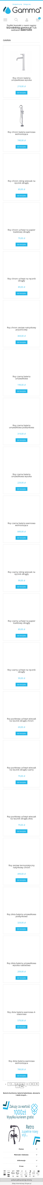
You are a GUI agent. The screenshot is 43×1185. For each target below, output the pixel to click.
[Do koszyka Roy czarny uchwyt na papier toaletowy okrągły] (21, 636)
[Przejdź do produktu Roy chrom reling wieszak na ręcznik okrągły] (21, 167)
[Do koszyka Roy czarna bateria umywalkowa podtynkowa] (21, 440)
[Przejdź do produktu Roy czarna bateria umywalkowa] (21, 363)
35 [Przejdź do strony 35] (37, 1084)
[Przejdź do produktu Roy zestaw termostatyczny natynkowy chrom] (21, 852)
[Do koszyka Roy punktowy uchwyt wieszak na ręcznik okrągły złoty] (21, 831)
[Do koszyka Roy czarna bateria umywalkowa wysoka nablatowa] (21, 489)
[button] (5, 20)
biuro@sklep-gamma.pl (19, 27)
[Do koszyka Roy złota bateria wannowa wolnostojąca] (21, 1076)
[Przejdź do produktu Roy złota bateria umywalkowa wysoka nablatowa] (21, 949)
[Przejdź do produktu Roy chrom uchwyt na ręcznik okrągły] (21, 265)
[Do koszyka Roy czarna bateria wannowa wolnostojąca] (21, 538)
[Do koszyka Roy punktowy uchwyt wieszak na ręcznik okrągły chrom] (21, 733)
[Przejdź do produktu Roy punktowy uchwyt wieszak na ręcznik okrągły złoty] (21, 803)
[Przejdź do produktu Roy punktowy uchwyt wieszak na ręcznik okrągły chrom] (21, 705)
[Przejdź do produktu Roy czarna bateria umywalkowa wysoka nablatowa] (21, 460)
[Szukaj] (16, 19)
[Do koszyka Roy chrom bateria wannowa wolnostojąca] (21, 147)
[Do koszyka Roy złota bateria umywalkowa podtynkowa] (21, 929)
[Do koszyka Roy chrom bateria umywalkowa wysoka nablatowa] (21, 93)
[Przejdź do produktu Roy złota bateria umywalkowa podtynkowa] (21, 900)
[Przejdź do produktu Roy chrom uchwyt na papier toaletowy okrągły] (21, 216)
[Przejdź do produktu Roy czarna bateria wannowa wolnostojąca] (21, 509)
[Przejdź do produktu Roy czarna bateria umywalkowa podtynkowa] (21, 411)
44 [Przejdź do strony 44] (22, 1086)
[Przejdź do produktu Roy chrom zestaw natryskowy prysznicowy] (21, 314)
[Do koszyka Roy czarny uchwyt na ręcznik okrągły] (21, 684)
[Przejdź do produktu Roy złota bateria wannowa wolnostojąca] (21, 1047)
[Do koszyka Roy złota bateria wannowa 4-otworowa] (21, 1027)
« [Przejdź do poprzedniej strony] (5, 1084)
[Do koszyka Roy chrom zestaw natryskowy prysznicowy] (21, 342)
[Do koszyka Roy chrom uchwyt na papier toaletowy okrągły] (21, 244)
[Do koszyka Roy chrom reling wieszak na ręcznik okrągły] (21, 195)
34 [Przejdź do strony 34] (32, 1084)
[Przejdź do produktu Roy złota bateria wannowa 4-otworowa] (21, 998)
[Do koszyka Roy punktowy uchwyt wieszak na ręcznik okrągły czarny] (21, 782)
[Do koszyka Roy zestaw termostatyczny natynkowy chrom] (21, 880)
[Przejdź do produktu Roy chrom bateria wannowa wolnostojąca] (21, 116)
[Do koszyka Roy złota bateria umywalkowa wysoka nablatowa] (21, 978)
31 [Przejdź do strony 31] (18, 1084)
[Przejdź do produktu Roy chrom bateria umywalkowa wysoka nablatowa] (21, 62)
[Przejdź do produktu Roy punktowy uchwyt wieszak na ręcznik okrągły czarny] (21, 754)
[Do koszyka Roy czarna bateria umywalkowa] (21, 391)
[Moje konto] (27, 20)
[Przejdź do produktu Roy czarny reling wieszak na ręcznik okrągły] (21, 558)
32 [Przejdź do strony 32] (22, 1084)
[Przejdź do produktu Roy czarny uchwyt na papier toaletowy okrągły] (21, 607)
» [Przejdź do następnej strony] (25, 1086)
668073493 (26, 29)
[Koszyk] (37, 19)
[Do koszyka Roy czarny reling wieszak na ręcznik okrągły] (21, 587)
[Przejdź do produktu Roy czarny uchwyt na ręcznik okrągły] (21, 656)
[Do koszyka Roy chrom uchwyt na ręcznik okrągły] (21, 293)
